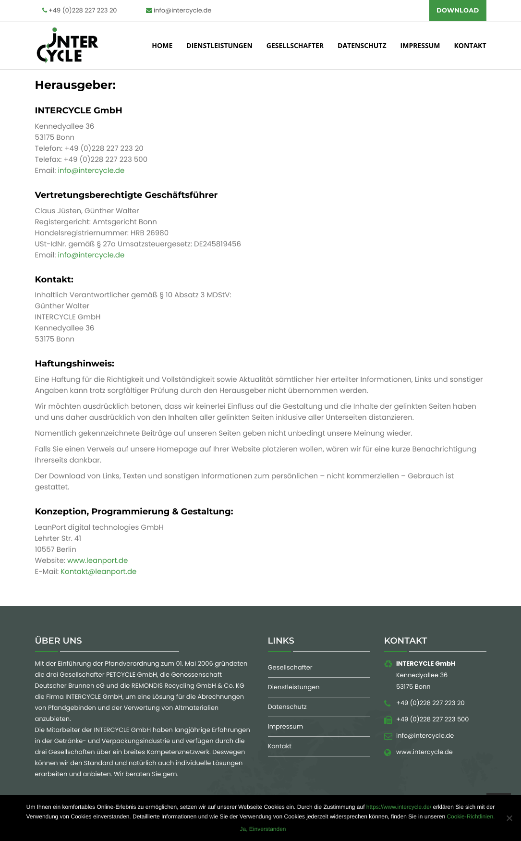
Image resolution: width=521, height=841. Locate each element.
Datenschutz (362, 47)
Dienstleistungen (219, 47)
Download (457, 10)
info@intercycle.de (179, 10)
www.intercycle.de (424, 754)
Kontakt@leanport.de (98, 574)
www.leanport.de (97, 563)
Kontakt (279, 748)
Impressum (420, 47)
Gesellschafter (295, 47)
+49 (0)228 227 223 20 (79, 10)
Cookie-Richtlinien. (471, 816)
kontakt (470, 47)
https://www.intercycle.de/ (398, 807)
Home (162, 47)
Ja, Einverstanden (263, 829)
